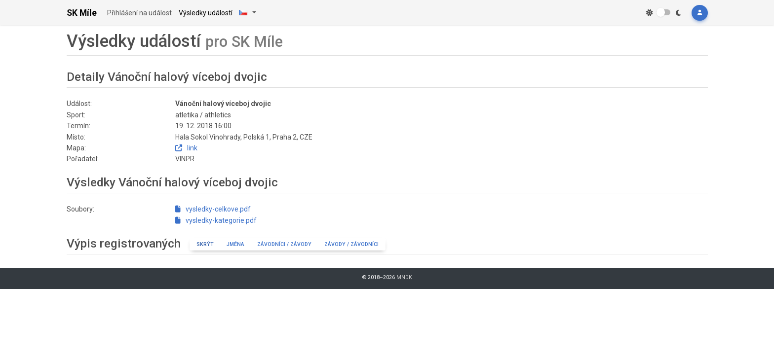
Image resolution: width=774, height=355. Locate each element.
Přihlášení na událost (139, 13)
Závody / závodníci (351, 244)
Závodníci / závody (284, 244)
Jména (235, 244)
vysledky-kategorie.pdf (216, 220)
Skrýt (205, 244)
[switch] (663, 12)
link (186, 148)
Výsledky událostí (205, 13)
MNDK (404, 277)
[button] (699, 13)
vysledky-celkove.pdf (213, 209)
